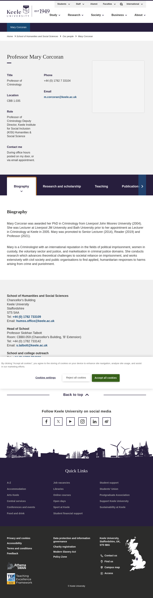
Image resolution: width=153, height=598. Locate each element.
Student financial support (68, 513)
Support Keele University (114, 501)
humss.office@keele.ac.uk (35, 321)
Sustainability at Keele (113, 507)
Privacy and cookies (18, 538)
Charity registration (64, 546)
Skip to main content (18, 17)
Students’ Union (109, 489)
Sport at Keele (61, 507)
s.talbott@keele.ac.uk (31, 345)
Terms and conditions (19, 548)
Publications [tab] (131, 186)
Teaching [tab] (101, 186)
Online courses (62, 495)
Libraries (58, 489)
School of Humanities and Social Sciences (37, 35)
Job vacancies (61, 482)
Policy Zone (60, 556)
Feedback (12, 553)
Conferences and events (21, 507)
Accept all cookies (106, 377)
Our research (77, 26)
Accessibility (12, 17)
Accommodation (16, 489)
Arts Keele (13, 495)
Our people (57, 26)
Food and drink (15, 513)
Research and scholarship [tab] (62, 186)
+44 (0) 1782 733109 (27, 317)
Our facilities (97, 26)
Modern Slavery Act (64, 551)
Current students (120, 26)
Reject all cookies (76, 377)
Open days (59, 501)
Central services (16, 501)
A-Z (9, 482)
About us (39, 26)
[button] (121, 3)
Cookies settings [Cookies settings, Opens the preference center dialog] (46, 377)
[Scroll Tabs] (142, 185)
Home (10, 35)
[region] (76, 373)
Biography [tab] (21, 189)
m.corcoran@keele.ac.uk (60, 97)
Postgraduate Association (115, 495)
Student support (109, 482)
